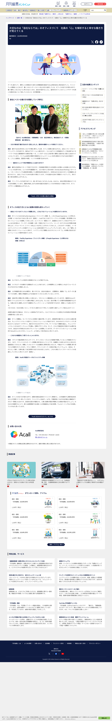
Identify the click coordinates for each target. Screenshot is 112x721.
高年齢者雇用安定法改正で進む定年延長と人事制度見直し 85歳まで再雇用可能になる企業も (93, 143)
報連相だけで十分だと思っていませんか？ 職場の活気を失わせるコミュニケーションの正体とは (92, 158)
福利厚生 (25, 10)
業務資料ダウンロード (70, 10)
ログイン (88, 4)
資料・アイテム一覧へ (57, 544)
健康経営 (33, 10)
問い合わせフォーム (41, 437)
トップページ (10, 18)
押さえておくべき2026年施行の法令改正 (92, 96)
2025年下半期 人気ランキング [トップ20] (93, 120)
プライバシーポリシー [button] (70, 719)
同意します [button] (104, 718)
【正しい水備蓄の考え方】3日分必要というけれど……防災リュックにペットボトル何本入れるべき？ (93, 136)
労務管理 (9, 10)
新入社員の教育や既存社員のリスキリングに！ (93, 108)
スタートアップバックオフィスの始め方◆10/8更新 (93, 114)
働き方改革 (41, 10)
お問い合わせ (38, 643)
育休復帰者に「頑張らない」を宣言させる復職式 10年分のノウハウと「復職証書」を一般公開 (93, 166)
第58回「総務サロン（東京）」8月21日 (51, 14)
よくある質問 (27, 643)
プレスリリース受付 (58, 643)
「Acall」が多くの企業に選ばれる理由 (42, 196)
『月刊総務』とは (16, 643)
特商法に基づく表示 (80, 643)
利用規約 (69, 643)
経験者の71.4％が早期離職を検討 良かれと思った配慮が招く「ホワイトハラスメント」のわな (92, 151)
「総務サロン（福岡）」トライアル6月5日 (77, 14)
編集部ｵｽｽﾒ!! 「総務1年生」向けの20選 (92, 102)
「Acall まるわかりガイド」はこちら (42, 416)
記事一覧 (20, 18)
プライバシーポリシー (95, 643)
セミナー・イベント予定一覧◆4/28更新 (93, 89)
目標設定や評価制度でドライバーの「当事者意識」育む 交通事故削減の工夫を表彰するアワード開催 (56, 482)
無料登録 (101, 4)
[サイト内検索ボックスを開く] (105, 10)
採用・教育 (17, 10)
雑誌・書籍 (32, 503)
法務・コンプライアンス (54, 10)
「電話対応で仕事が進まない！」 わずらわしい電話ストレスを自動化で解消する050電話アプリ (90, 482)
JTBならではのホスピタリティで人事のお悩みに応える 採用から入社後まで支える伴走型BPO (21, 482)
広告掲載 (47, 643)
